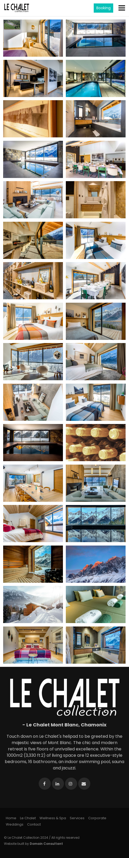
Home (11, 818)
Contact (34, 824)
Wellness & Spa (52, 818)
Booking (103, 8)
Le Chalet (28, 818)
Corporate (97, 818)
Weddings (14, 824)
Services (77, 818)
